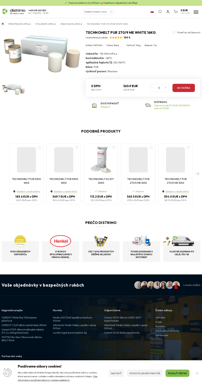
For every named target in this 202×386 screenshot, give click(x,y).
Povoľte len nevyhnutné (144, 373)
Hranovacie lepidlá (71, 24)
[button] (197, 174)
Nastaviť (116, 373)
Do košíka (183, 87)
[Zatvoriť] (197, 373)
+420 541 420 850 (37, 10)
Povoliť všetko (177, 373)
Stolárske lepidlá (45, 24)
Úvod (3, 23)
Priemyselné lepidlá (19, 24)
